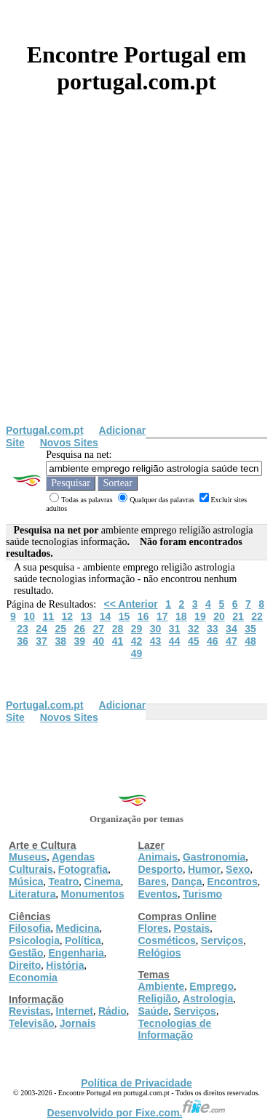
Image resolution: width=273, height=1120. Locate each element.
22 (257, 616)
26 (79, 628)
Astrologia (208, 998)
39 (79, 641)
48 (250, 641)
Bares (152, 881)
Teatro (63, 881)
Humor (204, 869)
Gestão (26, 953)
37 (41, 641)
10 (29, 616)
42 (137, 641)
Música (26, 881)
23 (22, 628)
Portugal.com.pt (45, 430)
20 (219, 616)
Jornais (78, 1023)
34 (231, 628)
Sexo (238, 869)
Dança (186, 881)
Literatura (32, 894)
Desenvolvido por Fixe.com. (136, 1113)
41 (118, 641)
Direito (25, 965)
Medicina (78, 928)
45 (193, 641)
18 (181, 616)
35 (250, 628)
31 (175, 628)
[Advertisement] (136, 281)
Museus (28, 857)
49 (137, 653)
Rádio (112, 1011)
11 (48, 616)
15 (124, 616)
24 (41, 628)
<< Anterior (131, 604)
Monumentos (92, 894)
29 (137, 628)
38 (60, 641)
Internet (74, 1011)
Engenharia (75, 953)
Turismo (202, 894)
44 (175, 641)
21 (238, 616)
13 (86, 616)
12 (68, 616)
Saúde (153, 1011)
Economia (33, 977)
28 (118, 628)
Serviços (222, 940)
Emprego (211, 986)
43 (156, 641)
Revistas (30, 1011)
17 (162, 616)
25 (60, 628)
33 (212, 628)
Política (83, 940)
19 (200, 616)
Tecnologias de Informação (175, 1029)
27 (99, 628)
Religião (158, 998)
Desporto (160, 869)
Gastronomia (214, 857)
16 (143, 616)
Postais (192, 928)
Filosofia (30, 928)
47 (231, 641)
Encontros (232, 881)
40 (99, 641)
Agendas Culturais (52, 863)
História (65, 965)
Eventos (158, 894)
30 (156, 628)
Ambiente (161, 986)
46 (212, 641)
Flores (153, 928)
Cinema (102, 881)
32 (193, 628)
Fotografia (83, 869)
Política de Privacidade (136, 1083)
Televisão (32, 1023)
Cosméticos (167, 940)
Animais (158, 857)
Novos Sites (69, 442)
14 (105, 616)
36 (22, 641)
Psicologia (34, 940)
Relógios (159, 953)
